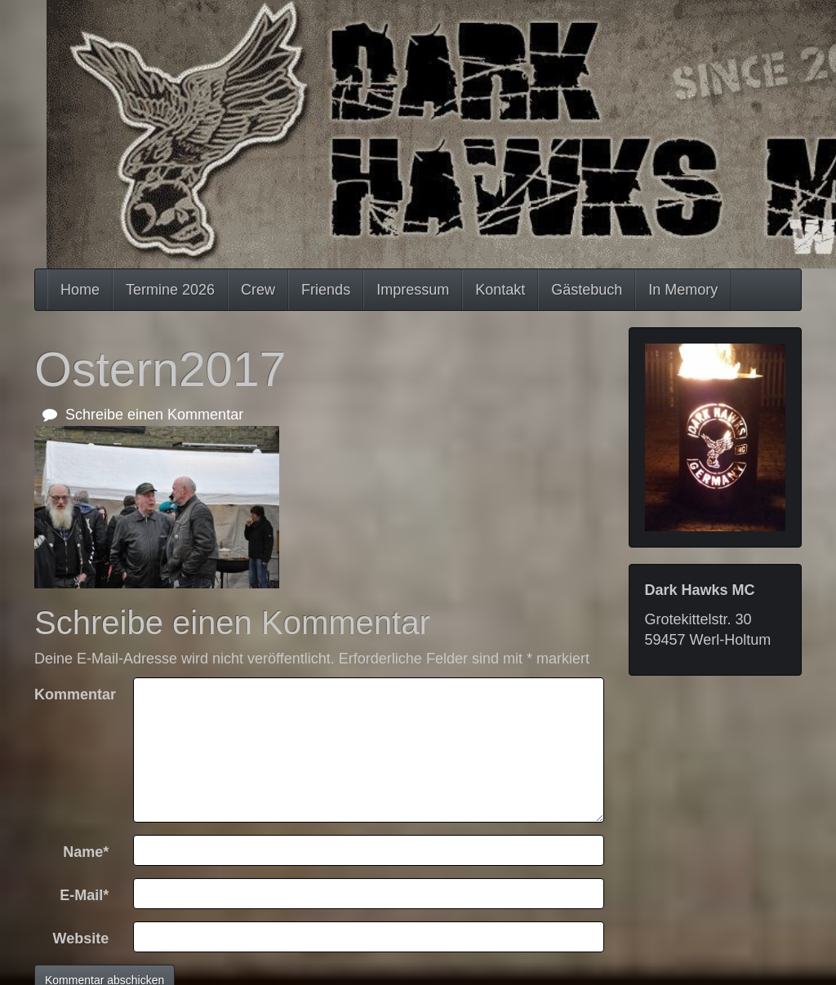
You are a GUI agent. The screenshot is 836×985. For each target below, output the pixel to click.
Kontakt (500, 290)
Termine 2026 (170, 290)
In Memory (683, 290)
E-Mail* (84, 895)
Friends (325, 290)
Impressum (412, 290)
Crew (258, 290)
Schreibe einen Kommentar (142, 414)
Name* (86, 852)
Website (81, 938)
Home (80, 290)
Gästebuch (586, 290)
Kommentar (75, 694)
